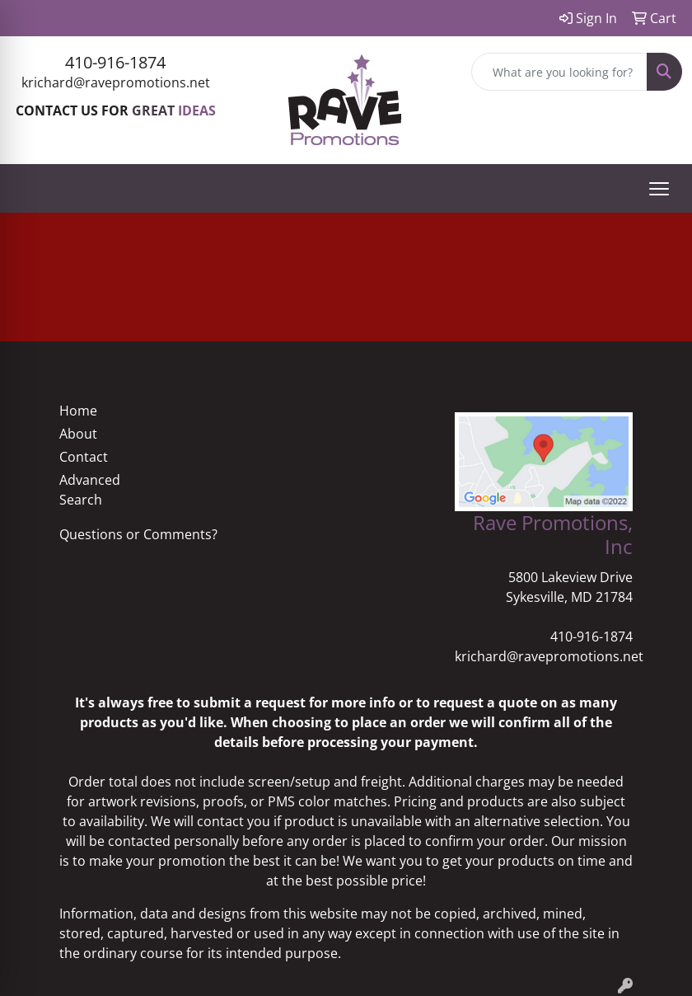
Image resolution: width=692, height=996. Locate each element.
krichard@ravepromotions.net (115, 82)
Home (78, 411)
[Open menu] (659, 188)
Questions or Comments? (138, 534)
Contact (83, 457)
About (78, 434)
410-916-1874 (115, 62)
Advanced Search (89, 490)
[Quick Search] (559, 72)
